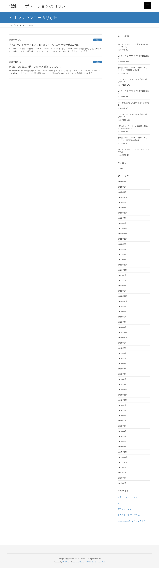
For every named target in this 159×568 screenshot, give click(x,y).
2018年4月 (122, 431)
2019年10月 (123, 338)
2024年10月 (123, 197)
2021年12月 (123, 265)
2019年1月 (122, 384)
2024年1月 (122, 208)
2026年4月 (122, 182)
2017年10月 (123, 462)
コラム (97, 40)
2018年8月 (122, 410)
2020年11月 (123, 296)
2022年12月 (123, 229)
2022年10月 (123, 239)
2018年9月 (122, 405)
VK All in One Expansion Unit (95, 562)
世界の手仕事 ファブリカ (129, 515)
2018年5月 (122, 426)
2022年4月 (122, 249)
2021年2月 (122, 291)
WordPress (65, 562)
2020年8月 (122, 306)
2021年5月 (122, 280)
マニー (121, 503)
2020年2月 (122, 322)
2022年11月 (123, 234)
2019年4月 (122, 369)
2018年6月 (122, 421)
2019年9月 (122, 343)
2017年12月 (123, 452)
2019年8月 (122, 348)
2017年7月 (122, 478)
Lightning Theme (78, 562)
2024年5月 (122, 202)
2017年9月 (122, 468)
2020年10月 (123, 301)
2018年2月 (122, 442)
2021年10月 (123, 270)
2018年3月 (122, 436)
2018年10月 (123, 400)
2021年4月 (122, 286)
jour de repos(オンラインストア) (132, 521)
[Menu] (147, 5)
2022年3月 (122, 254)
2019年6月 (122, 358)
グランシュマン (124, 509)
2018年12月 (123, 390)
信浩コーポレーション (127, 497)
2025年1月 (122, 192)
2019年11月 (123, 332)
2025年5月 (122, 187)
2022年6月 (122, 244)
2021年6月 (122, 275)
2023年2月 (122, 223)
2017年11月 (123, 457)
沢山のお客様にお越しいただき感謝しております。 (37, 66)
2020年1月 (122, 327)
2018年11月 (123, 395)
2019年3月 (122, 374)
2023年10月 (123, 213)
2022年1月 (122, 260)
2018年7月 (122, 416)
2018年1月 (122, 447)
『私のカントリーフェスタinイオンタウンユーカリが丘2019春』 (45, 44)
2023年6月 (122, 218)
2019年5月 (122, 364)
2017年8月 (122, 473)
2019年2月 (122, 379)
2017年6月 (122, 483)
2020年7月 (122, 312)
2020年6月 (122, 317)
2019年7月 (122, 353)
